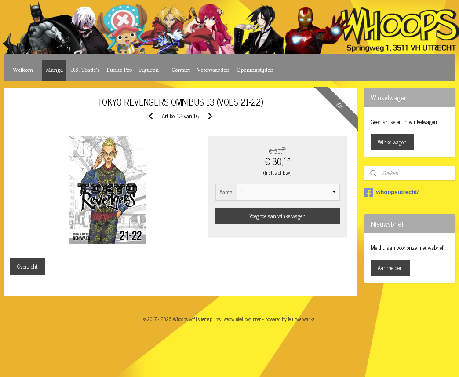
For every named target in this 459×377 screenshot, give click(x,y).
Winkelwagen (392, 141)
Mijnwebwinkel (302, 319)
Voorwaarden (213, 70)
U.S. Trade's (84, 70)
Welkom (23, 70)
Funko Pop (119, 70)
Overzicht (27, 266)
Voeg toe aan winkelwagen (277, 215)
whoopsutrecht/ (391, 192)
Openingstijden (255, 70)
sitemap (205, 319)
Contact (180, 70)
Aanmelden (390, 267)
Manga (54, 70)
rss (218, 319)
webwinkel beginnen (242, 319)
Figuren (149, 70)
